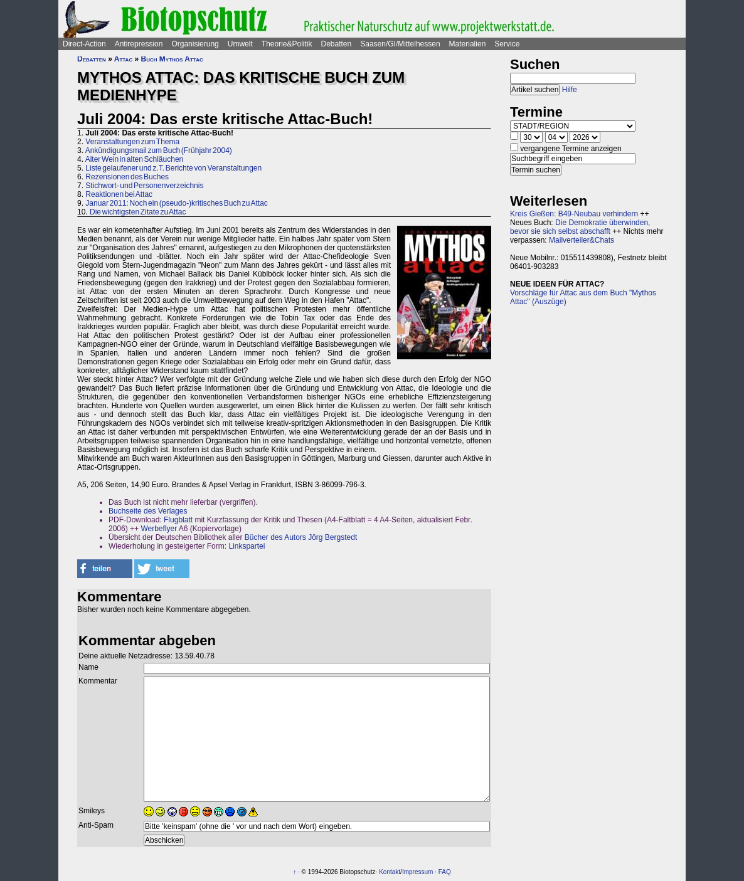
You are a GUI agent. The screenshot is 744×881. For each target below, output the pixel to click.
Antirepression (139, 44)
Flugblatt (178, 519)
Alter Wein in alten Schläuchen (134, 159)
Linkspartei (246, 546)
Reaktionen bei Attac (118, 194)
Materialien (467, 44)
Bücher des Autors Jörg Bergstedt (301, 537)
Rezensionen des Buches (127, 176)
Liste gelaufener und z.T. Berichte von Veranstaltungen (173, 168)
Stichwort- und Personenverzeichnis (144, 185)
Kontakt (389, 871)
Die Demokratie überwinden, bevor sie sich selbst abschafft (580, 227)
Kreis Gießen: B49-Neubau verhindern (574, 213)
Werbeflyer (159, 528)
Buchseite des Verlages (148, 511)
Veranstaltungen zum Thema (132, 141)
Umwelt (240, 44)
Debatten (336, 44)
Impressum (417, 871)
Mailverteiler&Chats (581, 240)
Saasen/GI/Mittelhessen (400, 44)
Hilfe (569, 89)
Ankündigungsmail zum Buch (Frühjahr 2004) (158, 150)
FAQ (444, 871)
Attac (123, 59)
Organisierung (194, 44)
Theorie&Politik (287, 44)
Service (506, 44)
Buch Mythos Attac (172, 59)
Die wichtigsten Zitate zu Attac (138, 212)
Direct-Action (84, 44)
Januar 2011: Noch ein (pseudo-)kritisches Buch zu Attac (176, 203)
